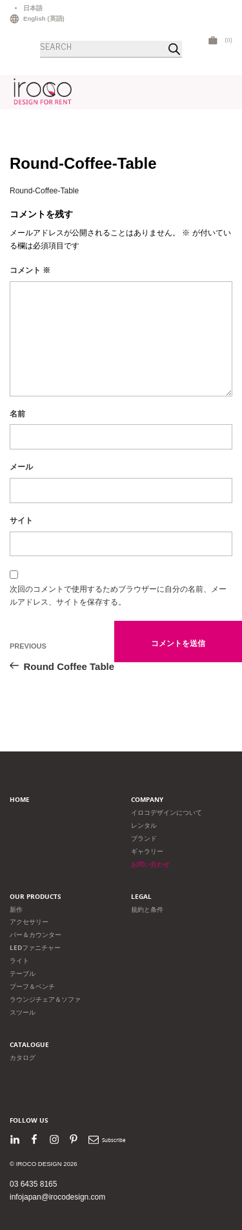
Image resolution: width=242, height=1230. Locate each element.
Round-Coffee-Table (44, 190)
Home (20, 799)
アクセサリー (29, 922)
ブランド (144, 838)
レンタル (144, 825)
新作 (16, 909)
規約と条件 (147, 909)
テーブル (22, 973)
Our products (35, 896)
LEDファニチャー (35, 948)
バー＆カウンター (35, 935)
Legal (141, 896)
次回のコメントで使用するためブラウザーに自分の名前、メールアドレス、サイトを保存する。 (118, 596)
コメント (30, 270)
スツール (22, 1012)
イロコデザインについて (166, 812)
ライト (19, 960)
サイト (21, 520)
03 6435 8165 (33, 1184)
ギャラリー (147, 851)
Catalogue (29, 1045)
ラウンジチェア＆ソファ (45, 999)
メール (21, 466)
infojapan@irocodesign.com (57, 1197)
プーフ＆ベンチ (32, 986)
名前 (17, 413)
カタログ (22, 1057)
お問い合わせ (150, 864)
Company (147, 799)
